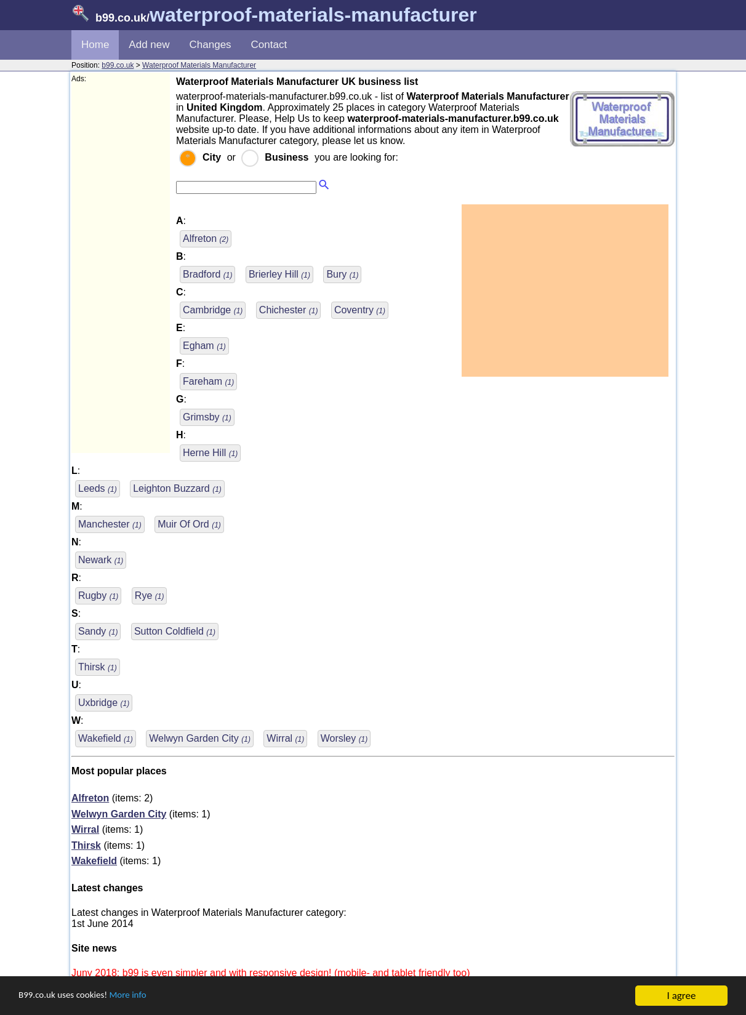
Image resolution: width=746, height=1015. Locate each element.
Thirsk (97, 667)
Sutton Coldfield (174, 631)
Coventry (359, 310)
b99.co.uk (118, 65)
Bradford (207, 274)
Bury (342, 274)
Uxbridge (103, 702)
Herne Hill (210, 452)
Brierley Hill (279, 274)
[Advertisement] (120, 268)
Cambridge (213, 310)
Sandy (98, 631)
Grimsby (207, 417)
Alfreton (205, 238)
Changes (210, 44)
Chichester (288, 310)
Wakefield (105, 738)
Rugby (98, 595)
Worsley (344, 738)
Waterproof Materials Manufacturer (199, 65)
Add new (149, 44)
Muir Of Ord (189, 524)
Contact (269, 44)
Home (95, 44)
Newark (100, 560)
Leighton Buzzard (177, 488)
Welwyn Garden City (200, 738)
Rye (149, 595)
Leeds (97, 488)
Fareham (208, 381)
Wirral (285, 738)
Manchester (110, 524)
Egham (204, 345)
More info (142, 996)
